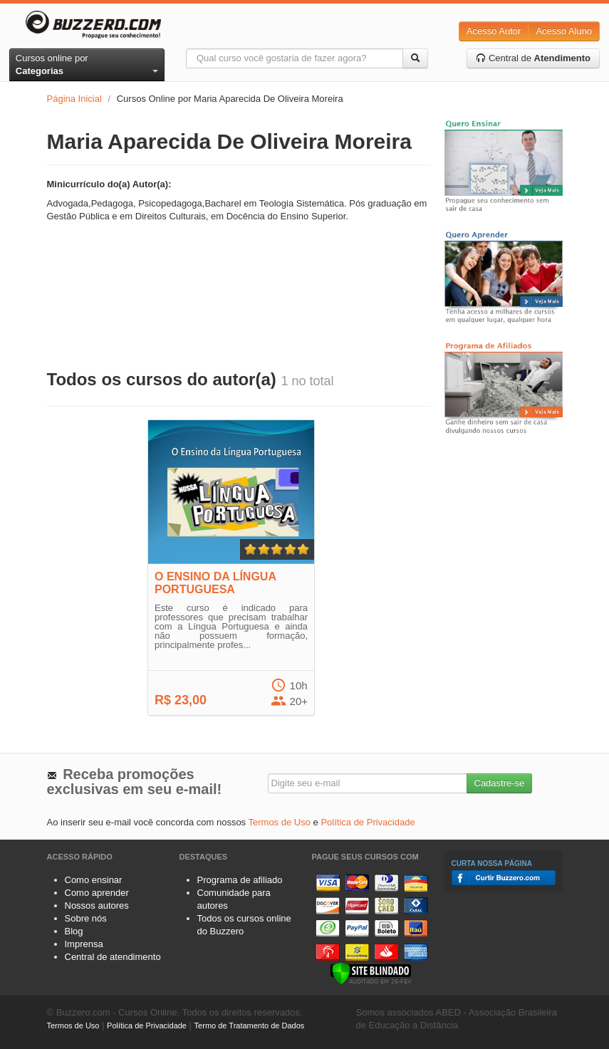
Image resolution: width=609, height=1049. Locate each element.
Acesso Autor (494, 31)
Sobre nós (86, 918)
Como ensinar (94, 880)
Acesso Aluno (564, 31)
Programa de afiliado (240, 880)
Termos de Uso (280, 822)
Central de (533, 58)
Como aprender (97, 892)
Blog (74, 931)
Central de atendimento (113, 956)
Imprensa (84, 944)
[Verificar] (371, 972)
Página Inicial (74, 98)
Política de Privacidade (368, 822)
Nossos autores (97, 905)
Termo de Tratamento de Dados (249, 1025)
